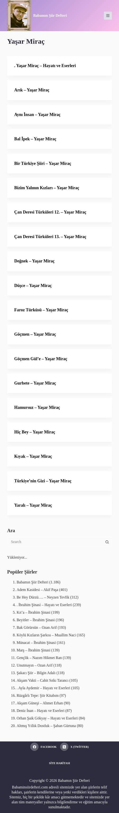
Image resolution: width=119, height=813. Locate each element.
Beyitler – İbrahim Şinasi (36, 620)
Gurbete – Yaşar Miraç (35, 383)
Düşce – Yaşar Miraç (33, 285)
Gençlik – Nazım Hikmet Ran (39, 658)
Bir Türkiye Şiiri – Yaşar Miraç (42, 163)
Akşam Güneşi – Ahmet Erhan (40, 703)
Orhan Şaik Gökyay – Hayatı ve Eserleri (47, 718)
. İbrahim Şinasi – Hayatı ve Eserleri (44, 605)
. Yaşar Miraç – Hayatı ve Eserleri (45, 65)
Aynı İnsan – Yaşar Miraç (37, 114)
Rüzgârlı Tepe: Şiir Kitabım (38, 695)
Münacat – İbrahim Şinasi (36, 643)
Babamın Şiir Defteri (50, 15)
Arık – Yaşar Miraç (31, 90)
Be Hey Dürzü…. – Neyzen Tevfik (43, 597)
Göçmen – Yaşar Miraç (35, 334)
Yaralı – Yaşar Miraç (33, 505)
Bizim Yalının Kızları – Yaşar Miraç (46, 187)
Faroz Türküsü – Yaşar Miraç (41, 310)
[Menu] (108, 16)
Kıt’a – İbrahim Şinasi (33, 612)
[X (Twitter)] (74, 747)
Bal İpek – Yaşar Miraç (35, 139)
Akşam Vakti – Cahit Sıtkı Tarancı (42, 680)
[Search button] (107, 542)
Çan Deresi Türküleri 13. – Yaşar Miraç (50, 236)
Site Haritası (59, 763)
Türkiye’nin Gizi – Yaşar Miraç (42, 481)
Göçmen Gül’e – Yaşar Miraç (40, 358)
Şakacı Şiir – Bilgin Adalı (36, 673)
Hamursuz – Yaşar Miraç (37, 407)
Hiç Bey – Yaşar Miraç (34, 432)
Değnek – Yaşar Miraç (34, 261)
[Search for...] (54, 542)
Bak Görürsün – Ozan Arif (37, 627)
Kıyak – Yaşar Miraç (33, 456)
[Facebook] (43, 747)
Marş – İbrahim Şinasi (33, 650)
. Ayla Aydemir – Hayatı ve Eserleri (43, 688)
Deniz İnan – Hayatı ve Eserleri (40, 711)
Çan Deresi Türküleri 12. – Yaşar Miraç (50, 212)
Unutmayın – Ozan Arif (35, 665)
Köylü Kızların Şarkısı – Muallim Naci (46, 635)
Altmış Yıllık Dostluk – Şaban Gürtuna (46, 726)
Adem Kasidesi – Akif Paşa (37, 590)
